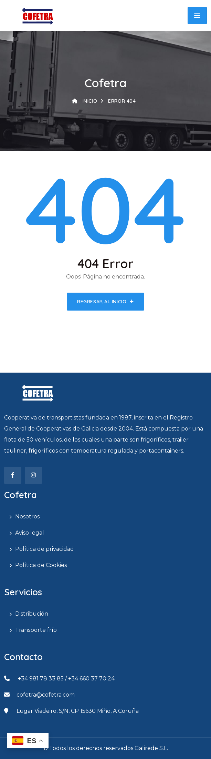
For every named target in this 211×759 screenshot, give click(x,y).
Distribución (31, 613)
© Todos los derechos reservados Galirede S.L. (105, 748)
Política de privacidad (44, 549)
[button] (197, 15)
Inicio (84, 101)
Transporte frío (36, 630)
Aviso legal (29, 532)
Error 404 (118, 101)
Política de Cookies (41, 565)
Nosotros (27, 516)
